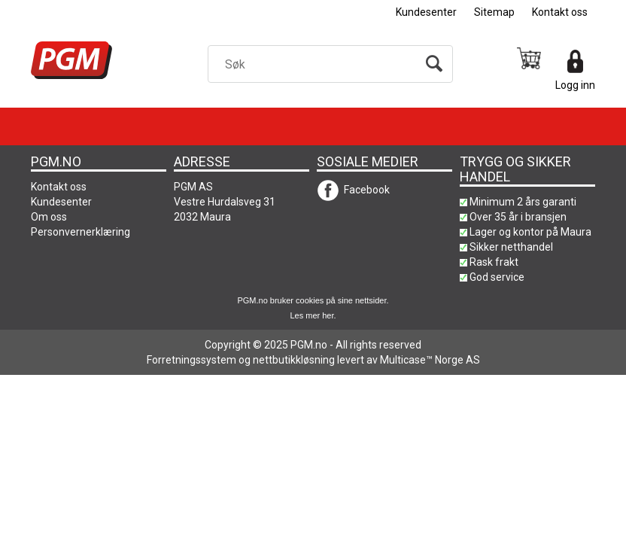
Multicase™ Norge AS (430, 360)
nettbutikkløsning (294, 360)
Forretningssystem (191, 360)
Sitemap (494, 12)
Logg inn (575, 85)
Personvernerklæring (80, 232)
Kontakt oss (560, 12)
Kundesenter (426, 12)
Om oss (49, 217)
